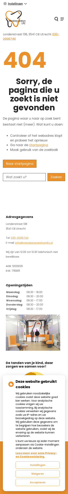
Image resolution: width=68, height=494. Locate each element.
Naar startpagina (19, 164)
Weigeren (37, 474)
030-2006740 (19, 238)
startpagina (38, 145)
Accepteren (38, 482)
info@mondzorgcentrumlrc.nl (34, 243)
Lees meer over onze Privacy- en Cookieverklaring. (36, 455)
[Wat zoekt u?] (24, 177)
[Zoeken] (56, 19)
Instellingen (37, 465)
